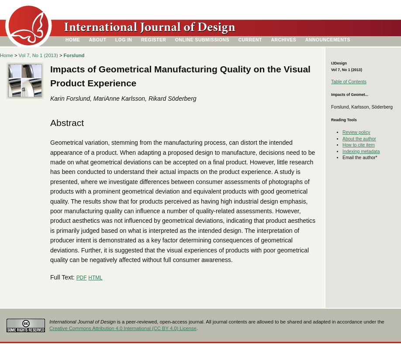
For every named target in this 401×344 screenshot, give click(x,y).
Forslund (74, 55)
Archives (283, 39)
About (98, 39)
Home (73, 39)
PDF (81, 278)
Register (153, 39)
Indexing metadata (361, 151)
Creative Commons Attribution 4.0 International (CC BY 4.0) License (123, 328)
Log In (123, 39)
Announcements (327, 39)
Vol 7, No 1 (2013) (38, 55)
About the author (359, 138)
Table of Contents (348, 81)
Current (250, 39)
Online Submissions (202, 39)
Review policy (356, 132)
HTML (95, 278)
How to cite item (358, 145)
